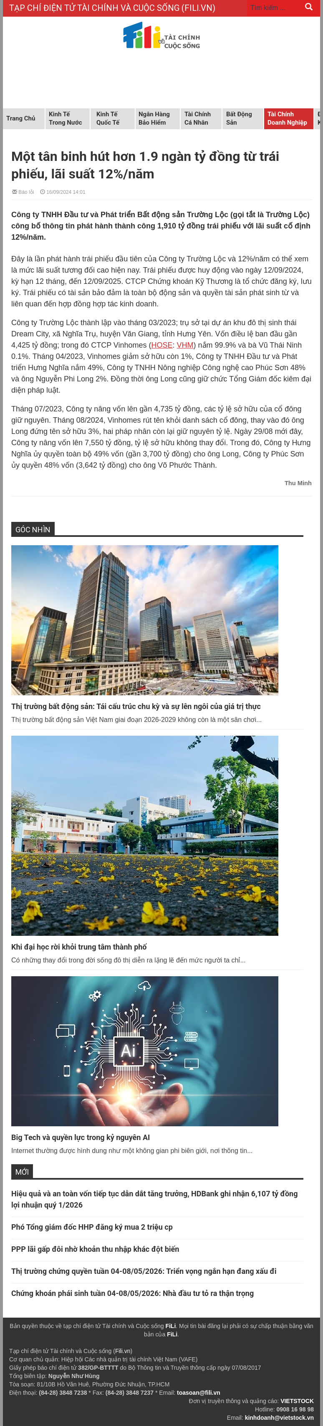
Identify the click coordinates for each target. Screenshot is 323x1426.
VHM (185, 345)
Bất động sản (239, 118)
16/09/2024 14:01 (63, 191)
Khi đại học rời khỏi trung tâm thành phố (79, 946)
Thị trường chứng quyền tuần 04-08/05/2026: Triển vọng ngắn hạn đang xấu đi (144, 1271)
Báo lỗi (23, 191)
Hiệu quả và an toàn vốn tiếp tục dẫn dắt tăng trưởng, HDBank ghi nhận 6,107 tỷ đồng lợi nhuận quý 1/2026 (154, 1199)
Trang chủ (20, 118)
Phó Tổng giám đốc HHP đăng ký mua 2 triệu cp (92, 1227)
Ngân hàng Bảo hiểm (154, 118)
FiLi (170, 1326)
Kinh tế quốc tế (107, 118)
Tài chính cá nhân (197, 118)
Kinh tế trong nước (65, 118)
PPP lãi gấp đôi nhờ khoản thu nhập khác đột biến (95, 1249)
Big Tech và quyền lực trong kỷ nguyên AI (80, 1137)
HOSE (162, 345)
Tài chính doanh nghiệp (287, 118)
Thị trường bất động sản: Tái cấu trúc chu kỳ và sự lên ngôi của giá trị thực (136, 706)
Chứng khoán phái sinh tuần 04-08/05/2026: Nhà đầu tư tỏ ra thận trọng (132, 1293)
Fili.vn (123, 1351)
